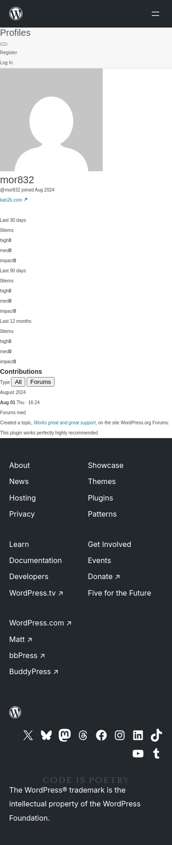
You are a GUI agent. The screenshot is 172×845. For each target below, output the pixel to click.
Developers (29, 576)
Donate (104, 576)
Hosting (22, 497)
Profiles (15, 33)
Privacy (22, 513)
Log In (6, 62)
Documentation (35, 560)
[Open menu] (157, 14)
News (19, 481)
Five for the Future (119, 592)
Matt (21, 639)
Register (8, 52)
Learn (19, 544)
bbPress (27, 655)
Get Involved (110, 544)
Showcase (106, 465)
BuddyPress (34, 671)
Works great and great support (64, 422)
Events (99, 560)
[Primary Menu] (3, 44)
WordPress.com (40, 622)
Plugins (100, 497)
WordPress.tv (36, 592)
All (18, 381)
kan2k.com (14, 200)
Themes (102, 481)
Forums (40, 381)
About (19, 465)
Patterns (102, 513)
